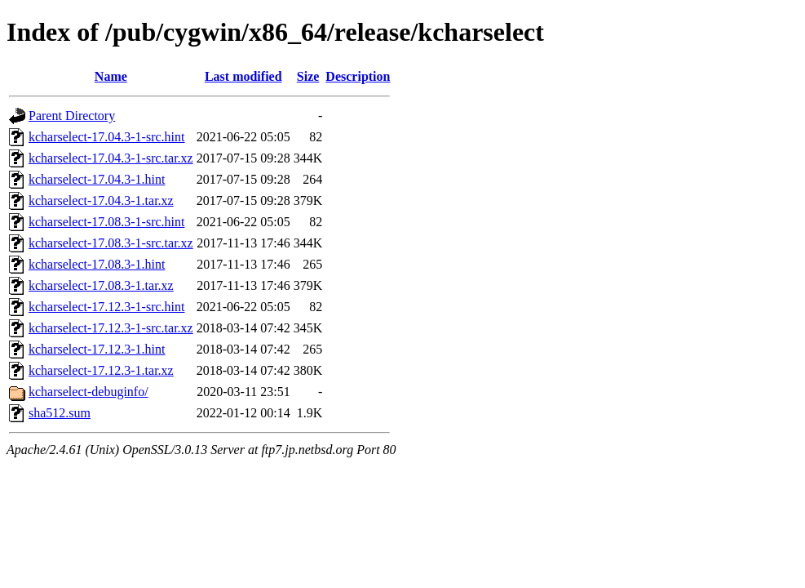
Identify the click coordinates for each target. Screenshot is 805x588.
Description (357, 76)
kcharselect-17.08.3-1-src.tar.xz (111, 243)
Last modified (243, 76)
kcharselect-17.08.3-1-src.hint (106, 222)
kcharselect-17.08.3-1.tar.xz (101, 285)
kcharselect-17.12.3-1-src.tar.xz (111, 328)
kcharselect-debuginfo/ (88, 392)
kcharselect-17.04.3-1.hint (97, 179)
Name (111, 76)
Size (308, 76)
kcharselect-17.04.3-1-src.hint (106, 137)
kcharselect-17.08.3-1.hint (97, 264)
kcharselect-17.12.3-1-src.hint (106, 307)
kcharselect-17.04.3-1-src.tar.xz (111, 158)
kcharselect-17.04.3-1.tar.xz (101, 200)
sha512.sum (60, 413)
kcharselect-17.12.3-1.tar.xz (101, 370)
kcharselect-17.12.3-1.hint (97, 349)
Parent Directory (72, 115)
